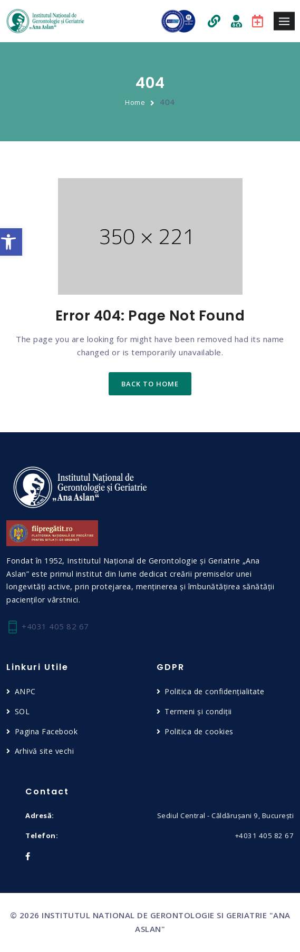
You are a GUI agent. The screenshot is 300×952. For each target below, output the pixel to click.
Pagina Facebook (46, 731)
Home (135, 102)
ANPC (25, 691)
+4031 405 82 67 (47, 627)
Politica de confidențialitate (214, 691)
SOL (22, 711)
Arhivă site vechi (44, 751)
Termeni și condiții (198, 711)
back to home (150, 383)
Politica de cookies (199, 731)
